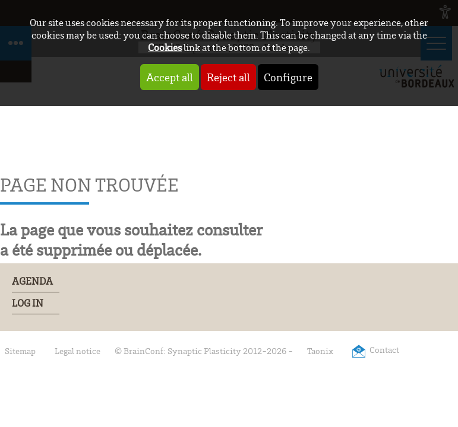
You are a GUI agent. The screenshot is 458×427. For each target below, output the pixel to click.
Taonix (320, 350)
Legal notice (77, 350)
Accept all (169, 77)
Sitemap (20, 350)
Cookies (165, 47)
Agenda (32, 281)
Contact (384, 349)
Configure (288, 77)
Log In (27, 303)
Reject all (228, 77)
